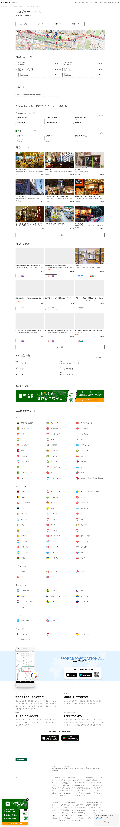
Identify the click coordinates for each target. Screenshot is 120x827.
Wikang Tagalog (59, 768)
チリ (100, 792)
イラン (74, 779)
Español (77, 768)
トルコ (84, 782)
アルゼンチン (90, 792)
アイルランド (87, 787)
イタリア (98, 787)
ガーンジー (62, 787)
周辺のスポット (59, 24)
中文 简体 (69, 767)
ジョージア (96, 777)
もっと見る (100, 115)
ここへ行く (41, 24)
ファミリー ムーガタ (22, 169)
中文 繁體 (63, 767)
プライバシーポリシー (102, 818)
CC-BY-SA (102, 49)
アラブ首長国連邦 (56, 777)
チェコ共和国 (66, 785)
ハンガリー (74, 787)
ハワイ (83, 792)
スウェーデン (80, 790)
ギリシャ (68, 787)
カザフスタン (95, 779)
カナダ (64, 792)
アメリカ (79, 792)
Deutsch (71, 768)
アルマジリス (79, 224)
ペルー (94, 793)
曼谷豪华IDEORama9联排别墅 (55, 265)
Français (66, 768)
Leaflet (83, 49)
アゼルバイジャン (72, 777)
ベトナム (93, 782)
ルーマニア (67, 790)
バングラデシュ (81, 777)
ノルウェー (99, 788)
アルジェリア (62, 795)
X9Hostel (78, 265)
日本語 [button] (117, 2)
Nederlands (55, 770)
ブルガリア (54, 785)
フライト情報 (93, 2)
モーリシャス (75, 795)
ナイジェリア (82, 795)
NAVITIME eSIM (108, 2)
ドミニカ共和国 (76, 793)
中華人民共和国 (89, 777)
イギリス (57, 787)
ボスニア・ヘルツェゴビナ (91, 784)
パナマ (74, 792)
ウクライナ (54, 792)
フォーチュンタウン (22, 197)
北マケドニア (87, 788)
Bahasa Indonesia (93, 767)
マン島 (93, 787)
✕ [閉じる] (27, 800)
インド (69, 779)
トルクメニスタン (78, 782)
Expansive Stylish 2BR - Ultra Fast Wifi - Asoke (92, 330)
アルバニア (73, 784)
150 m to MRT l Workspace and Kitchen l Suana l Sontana (37, 298)
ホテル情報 (85, 2)
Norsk (93, 768)
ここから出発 (24, 24)
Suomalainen (88, 768)
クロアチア (80, 787)
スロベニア (86, 790)
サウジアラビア (58, 782)
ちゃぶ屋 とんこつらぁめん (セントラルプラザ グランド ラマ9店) (38, 224)
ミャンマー (63, 780)
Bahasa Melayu (83, 767)
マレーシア (82, 780)
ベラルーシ (99, 790)
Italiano (81, 768)
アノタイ (78, 169)
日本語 (53, 767)
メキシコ (69, 792)
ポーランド (54, 790)
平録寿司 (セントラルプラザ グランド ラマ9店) (61, 197)
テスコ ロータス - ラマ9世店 (55, 224)
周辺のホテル (76, 24)
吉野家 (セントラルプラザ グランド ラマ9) (89, 197)
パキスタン (94, 780)
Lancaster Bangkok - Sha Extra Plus (29, 265)
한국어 (74, 767)
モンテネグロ (80, 788)
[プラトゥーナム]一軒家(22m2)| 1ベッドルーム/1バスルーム (36, 330)
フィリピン (88, 780)
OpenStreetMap (90, 49)
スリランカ (57, 780)
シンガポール (66, 782)
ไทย (78, 767)
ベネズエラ (88, 793)
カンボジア (82, 779)
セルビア (73, 790)
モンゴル (69, 780)
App (101, 2)
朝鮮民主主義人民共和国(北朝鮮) (62, 784)
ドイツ (71, 785)
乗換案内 (77, 2)
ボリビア (96, 792)
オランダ (93, 788)
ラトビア (68, 788)
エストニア (83, 785)
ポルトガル (61, 790)
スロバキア (93, 790)
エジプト (68, 795)
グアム (56, 795)
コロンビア (54, 793)
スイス (60, 785)
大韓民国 (89, 779)
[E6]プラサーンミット (30, 11)
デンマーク (77, 785)
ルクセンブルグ (61, 788)
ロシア (60, 792)
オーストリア (80, 784)
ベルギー (100, 784)
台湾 (88, 782)
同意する (106, 822)
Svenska (98, 768)
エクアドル (68, 793)
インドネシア (58, 779)
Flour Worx (49, 169)
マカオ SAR (75, 780)
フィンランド (96, 785)
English (58, 767)
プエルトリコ (62, 793)
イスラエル (64, 779)
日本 (78, 779)
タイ (71, 782)
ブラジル (83, 793)
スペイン (89, 785)
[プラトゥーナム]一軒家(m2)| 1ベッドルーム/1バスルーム (64, 298)
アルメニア (64, 777)
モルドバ (73, 788)
